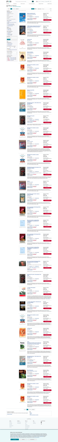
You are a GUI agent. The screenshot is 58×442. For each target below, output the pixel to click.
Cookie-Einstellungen (16, 436)
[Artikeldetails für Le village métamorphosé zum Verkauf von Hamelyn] (22, 291)
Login (39, 1)
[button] (50, 10)
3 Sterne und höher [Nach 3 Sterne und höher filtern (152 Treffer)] (12, 58)
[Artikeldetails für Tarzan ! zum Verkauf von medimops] (22, 144)
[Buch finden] (33, 1)
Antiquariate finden (41, 3)
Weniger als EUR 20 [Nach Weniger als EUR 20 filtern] (9, 43)
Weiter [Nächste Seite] (33, 409)
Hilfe (50, 1)
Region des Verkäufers (9, 52)
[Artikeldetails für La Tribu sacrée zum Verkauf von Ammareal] (22, 332)
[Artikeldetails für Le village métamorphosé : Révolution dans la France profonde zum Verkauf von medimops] (22, 305)
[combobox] (23, 1)
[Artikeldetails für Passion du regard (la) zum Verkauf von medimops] (22, 94)
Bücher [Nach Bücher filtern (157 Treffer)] (9, 12)
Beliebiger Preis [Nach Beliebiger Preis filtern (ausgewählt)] (9, 42)
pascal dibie (10, 6)
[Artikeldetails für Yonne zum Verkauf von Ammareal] (22, 345)
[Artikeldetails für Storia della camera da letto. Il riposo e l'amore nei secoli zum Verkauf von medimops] (22, 198)
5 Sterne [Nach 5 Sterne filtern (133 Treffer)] (11, 60)
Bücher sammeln (23, 3)
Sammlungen (14, 3)
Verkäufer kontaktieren (29, 19)
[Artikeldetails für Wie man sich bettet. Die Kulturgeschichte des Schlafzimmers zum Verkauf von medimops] (22, 211)
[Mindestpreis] (8, 47)
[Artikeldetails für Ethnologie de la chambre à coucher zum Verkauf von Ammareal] (22, 319)
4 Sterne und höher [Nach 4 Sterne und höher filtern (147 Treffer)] (12, 59)
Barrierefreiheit (26, 429)
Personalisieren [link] (32, 439)
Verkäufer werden (49, 3)
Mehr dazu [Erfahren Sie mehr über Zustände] (10, 20)
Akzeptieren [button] (14, 439)
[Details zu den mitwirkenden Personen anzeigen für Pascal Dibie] (28, 27)
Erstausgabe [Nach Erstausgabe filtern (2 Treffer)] (9, 32)
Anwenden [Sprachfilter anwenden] (8, 39)
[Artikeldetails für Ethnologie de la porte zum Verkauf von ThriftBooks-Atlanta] (22, 120)
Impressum (26, 424)
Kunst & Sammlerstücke (31, 3)
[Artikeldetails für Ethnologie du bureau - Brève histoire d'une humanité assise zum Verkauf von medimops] (22, 106)
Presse (25, 423)
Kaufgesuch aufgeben (9, 414)
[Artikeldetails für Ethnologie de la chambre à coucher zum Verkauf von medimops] (22, 132)
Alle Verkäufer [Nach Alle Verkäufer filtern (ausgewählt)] (9, 56)
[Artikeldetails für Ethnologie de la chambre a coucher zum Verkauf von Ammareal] (22, 386)
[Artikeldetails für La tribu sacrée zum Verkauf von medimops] (22, 43)
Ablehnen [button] (23, 439)
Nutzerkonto (43, 1)
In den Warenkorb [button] (47, 32)
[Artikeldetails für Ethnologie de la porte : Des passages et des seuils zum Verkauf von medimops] (22, 278)
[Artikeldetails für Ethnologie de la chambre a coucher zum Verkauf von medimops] (22, 67)
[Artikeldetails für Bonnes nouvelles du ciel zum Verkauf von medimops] (22, 17)
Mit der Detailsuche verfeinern (17, 6)
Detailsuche (7, 3)
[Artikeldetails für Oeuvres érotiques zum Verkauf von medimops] (22, 56)
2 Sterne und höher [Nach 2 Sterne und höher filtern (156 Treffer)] (12, 57)
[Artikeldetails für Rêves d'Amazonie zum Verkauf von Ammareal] (22, 374)
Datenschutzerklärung (27, 425)
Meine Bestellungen (11, 425)
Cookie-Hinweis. (41, 436)
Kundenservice (34, 423)
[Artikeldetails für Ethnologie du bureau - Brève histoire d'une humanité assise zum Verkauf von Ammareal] (22, 360)
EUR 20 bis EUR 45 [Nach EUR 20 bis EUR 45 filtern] (9, 44)
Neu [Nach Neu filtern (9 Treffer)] (8, 21)
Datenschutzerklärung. (36, 437)
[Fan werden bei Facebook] (41, 422)
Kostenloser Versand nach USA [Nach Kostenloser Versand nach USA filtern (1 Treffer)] (12, 49)
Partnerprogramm (19, 423)
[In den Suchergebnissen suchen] (35, 10)
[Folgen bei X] (41, 424)
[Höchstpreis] (12, 47)
